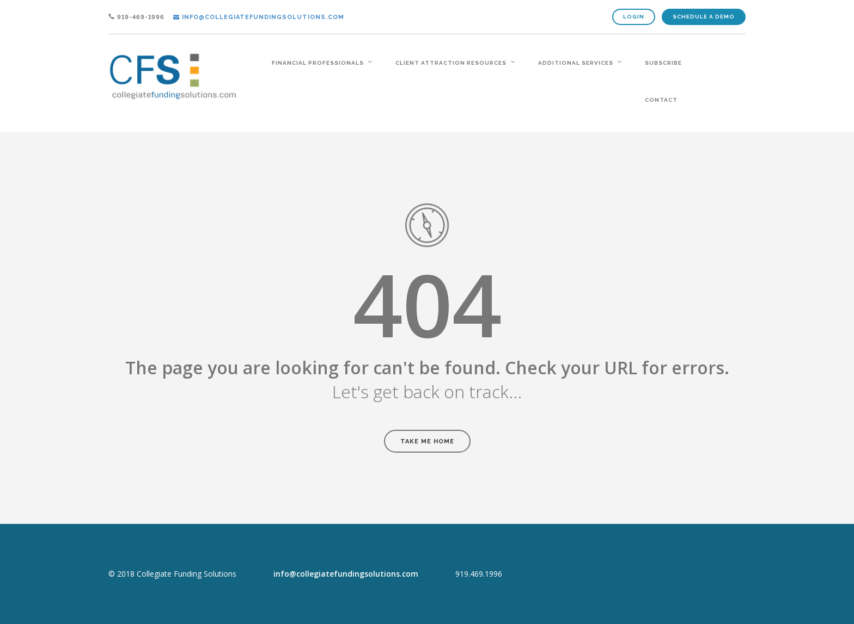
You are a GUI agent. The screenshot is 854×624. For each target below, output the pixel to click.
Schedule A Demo (704, 17)
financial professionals (318, 63)
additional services (575, 63)
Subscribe (663, 63)
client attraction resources (451, 63)
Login (633, 17)
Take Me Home (427, 441)
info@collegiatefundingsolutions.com (345, 574)
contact (661, 100)
